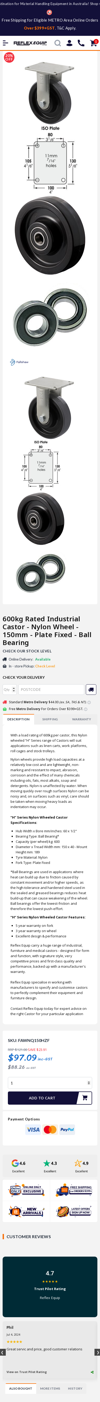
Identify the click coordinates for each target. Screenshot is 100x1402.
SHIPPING (49, 719)
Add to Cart (60, 1098)
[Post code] (51, 689)
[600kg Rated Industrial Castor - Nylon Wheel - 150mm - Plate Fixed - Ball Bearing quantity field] (50, 1083)
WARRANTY (81, 719)
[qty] (10, 689)
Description (18, 719)
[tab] (18, 719)
